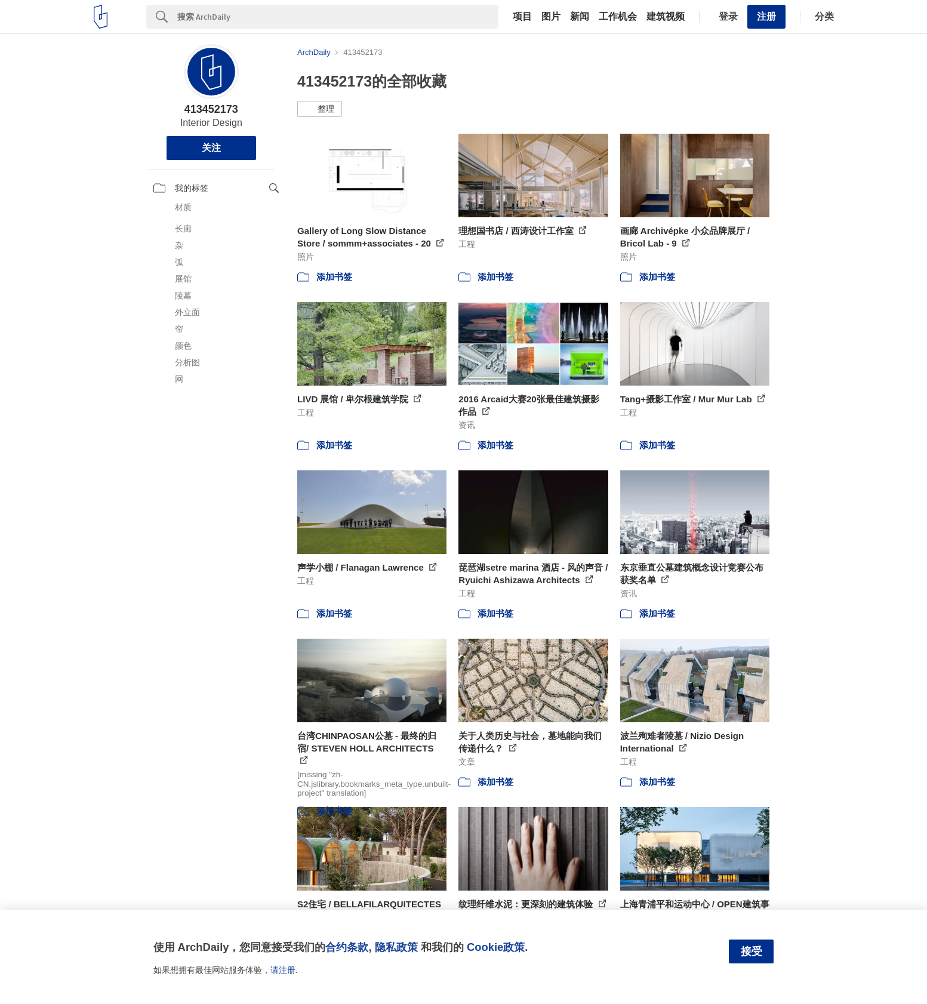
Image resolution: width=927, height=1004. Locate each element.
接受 (751, 951)
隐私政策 (396, 947)
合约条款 (346, 947)
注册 (766, 16)
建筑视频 (665, 16)
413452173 (211, 109)
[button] (319, 109)
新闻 (579, 16)
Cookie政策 (496, 947)
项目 (522, 16)
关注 (211, 148)
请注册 (282, 970)
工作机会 (618, 16)
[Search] (337, 17)
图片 (550, 16)
